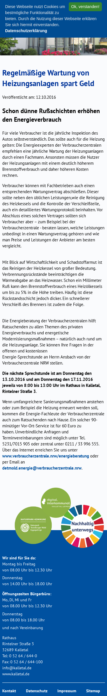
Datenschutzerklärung (26, 30)
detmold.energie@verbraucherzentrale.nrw (42, 468)
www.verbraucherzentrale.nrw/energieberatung (45, 456)
